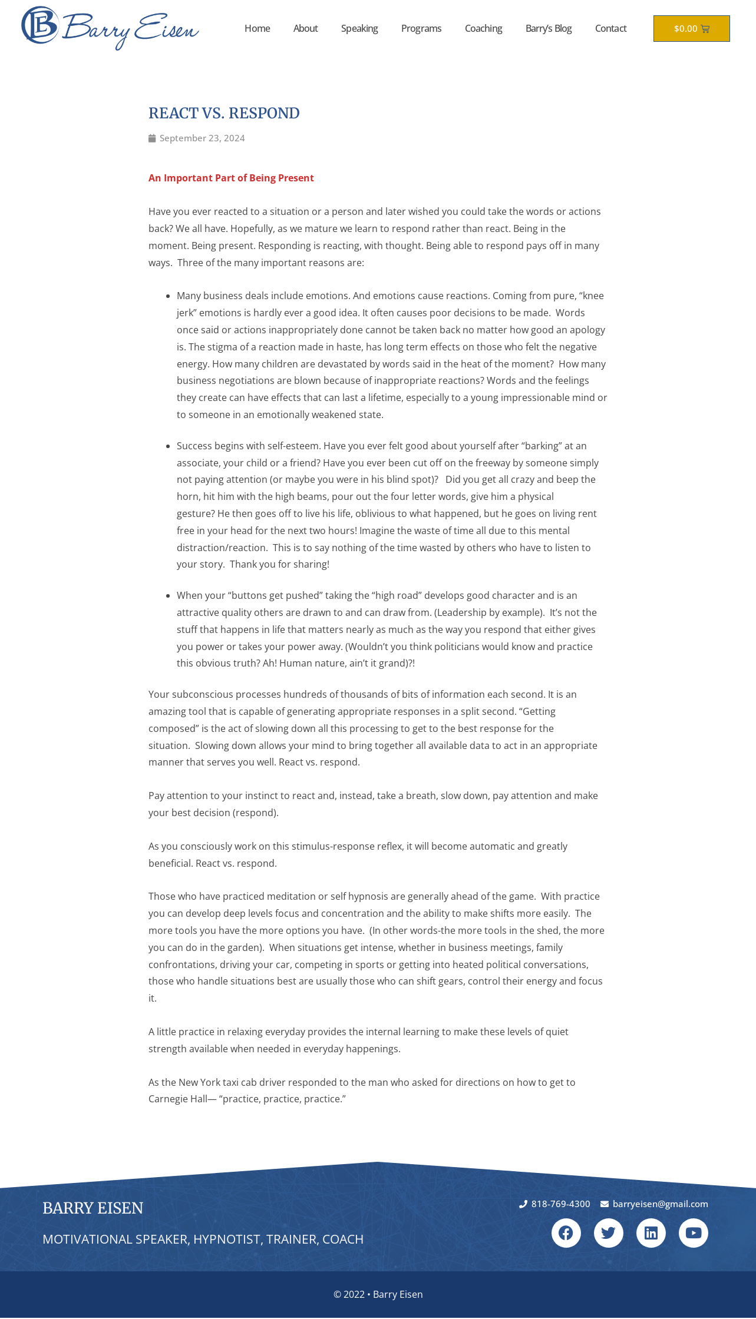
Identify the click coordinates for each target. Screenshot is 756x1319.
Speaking (359, 28)
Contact (610, 28)
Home (257, 28)
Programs (421, 28)
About (305, 28)
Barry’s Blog (549, 28)
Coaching (483, 28)
